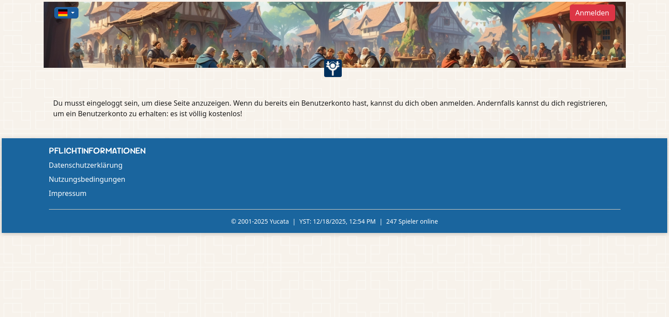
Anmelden (592, 13)
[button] (66, 12)
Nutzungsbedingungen (87, 179)
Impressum (68, 193)
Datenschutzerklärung (86, 165)
